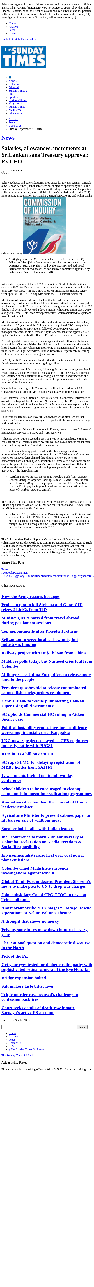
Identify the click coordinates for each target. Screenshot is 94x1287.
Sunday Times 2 (18, 90)
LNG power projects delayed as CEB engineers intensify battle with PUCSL (44, 743)
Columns (14, 84)
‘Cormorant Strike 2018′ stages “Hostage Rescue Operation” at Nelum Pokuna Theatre (46, 910)
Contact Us (15, 33)
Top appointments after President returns (39, 631)
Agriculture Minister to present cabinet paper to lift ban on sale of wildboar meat (45, 817)
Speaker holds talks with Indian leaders (37, 828)
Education (15, 113)
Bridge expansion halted (23, 977)
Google (22, 575)
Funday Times (17, 106)
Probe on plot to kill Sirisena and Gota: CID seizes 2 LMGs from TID (42, 607)
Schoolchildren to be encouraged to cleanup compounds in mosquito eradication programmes (46, 791)
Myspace (84, 575)
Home (12, 23)
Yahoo (65, 575)
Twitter (17, 572)
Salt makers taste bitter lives (27, 986)
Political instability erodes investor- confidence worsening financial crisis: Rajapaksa (44, 730)
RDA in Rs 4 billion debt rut (27, 754)
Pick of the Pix (14, 956)
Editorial (14, 87)
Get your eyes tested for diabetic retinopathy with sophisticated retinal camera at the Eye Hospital (46, 967)
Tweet (4, 569)
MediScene (15, 109)
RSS (11, 1046)
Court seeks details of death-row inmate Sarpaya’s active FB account (38, 1010)
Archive (13, 26)
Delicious (6, 575)
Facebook (7, 572)
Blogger (74, 575)
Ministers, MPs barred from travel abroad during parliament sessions (40, 620)
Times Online (28, 39)
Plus (11, 93)
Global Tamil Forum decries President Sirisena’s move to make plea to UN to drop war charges (46, 884)
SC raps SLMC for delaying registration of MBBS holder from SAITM (40, 764)
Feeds (12, 29)
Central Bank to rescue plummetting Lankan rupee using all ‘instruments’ (42, 703)
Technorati (56, 575)
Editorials (14, 39)
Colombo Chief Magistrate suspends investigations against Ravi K (34, 870)
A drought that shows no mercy (30, 921)
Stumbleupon (34, 575)
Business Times (18, 100)
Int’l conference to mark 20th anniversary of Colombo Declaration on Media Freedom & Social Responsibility (42, 842)
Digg (15, 575)
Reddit (46, 575)
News (13, 80)
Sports (13, 97)
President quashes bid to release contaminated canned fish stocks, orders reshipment (43, 690)
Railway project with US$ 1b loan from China (43, 652)
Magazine (15, 103)
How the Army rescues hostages (30, 596)
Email (24, 572)
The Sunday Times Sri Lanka (26, 1049)
